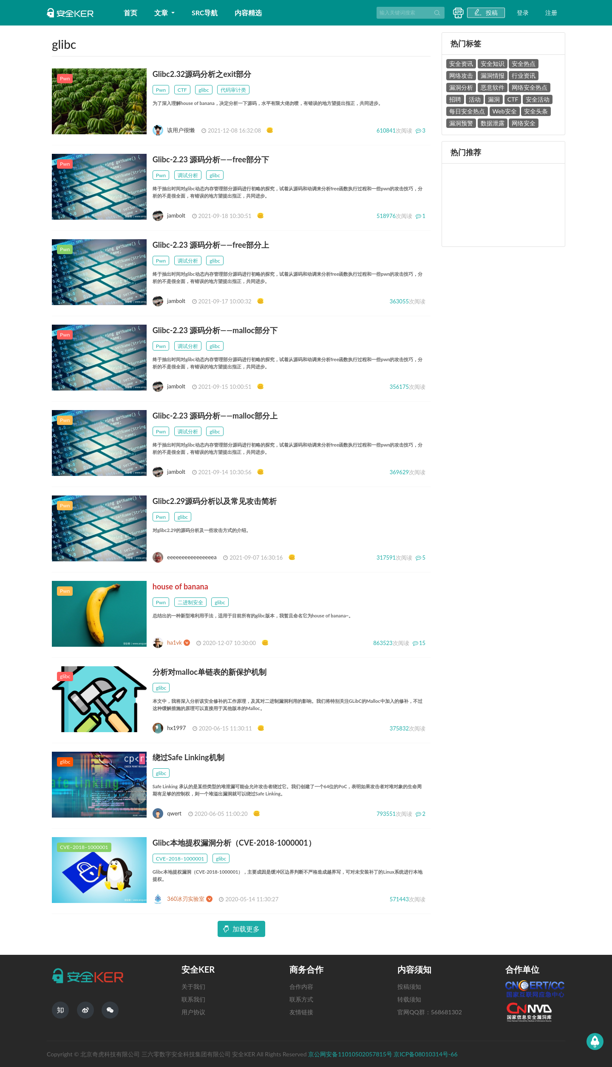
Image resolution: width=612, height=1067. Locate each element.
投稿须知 (409, 986)
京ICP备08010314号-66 (425, 1054)
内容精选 (248, 12)
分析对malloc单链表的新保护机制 (209, 671)
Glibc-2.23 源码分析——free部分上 (211, 244)
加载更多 (241, 929)
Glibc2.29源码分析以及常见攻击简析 (215, 501)
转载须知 (409, 999)
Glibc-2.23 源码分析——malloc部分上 (215, 415)
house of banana (180, 586)
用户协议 (193, 1012)
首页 (130, 12)
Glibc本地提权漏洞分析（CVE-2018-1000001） (234, 842)
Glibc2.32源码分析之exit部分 (202, 74)
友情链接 (301, 1012)
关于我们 (193, 986)
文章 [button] (162, 12)
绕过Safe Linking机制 (188, 757)
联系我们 (193, 999)
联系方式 (301, 999)
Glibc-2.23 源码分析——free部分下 (211, 159)
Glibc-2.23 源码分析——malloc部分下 (215, 330)
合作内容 (301, 986)
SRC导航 (205, 12)
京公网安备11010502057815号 (351, 1054)
